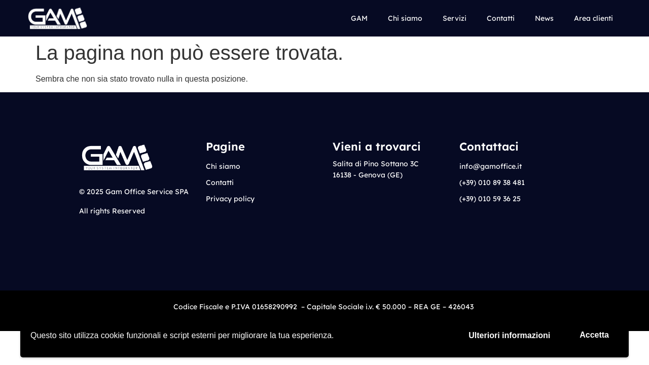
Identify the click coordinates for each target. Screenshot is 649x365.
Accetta (594, 335)
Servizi (454, 18)
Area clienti (593, 18)
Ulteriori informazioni (509, 335)
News (544, 18)
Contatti (501, 18)
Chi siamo (405, 18)
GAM (359, 18)
